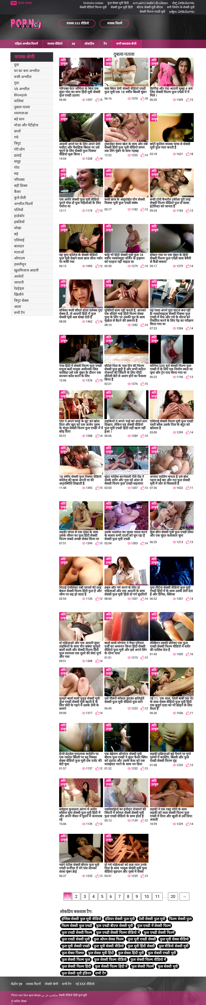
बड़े (16, 234)
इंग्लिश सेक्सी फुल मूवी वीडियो (81, 919)
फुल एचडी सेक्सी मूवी (76, 939)
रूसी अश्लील (22, 77)
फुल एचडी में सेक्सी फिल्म (154, 926)
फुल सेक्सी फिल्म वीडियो (110, 959)
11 (157, 896)
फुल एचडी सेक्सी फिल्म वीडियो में (118, 932)
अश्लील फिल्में (23, 204)
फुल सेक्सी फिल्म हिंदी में (111, 966)
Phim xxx (17, 995)
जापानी (19, 282)
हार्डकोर (19, 216)
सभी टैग (19, 312)
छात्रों (17, 131)
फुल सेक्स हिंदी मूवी (131, 953)
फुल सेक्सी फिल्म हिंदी (76, 966)
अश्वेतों (19, 276)
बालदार (19, 246)
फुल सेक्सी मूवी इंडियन (76, 973)
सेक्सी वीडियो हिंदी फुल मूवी (73, 995)
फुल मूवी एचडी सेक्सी (142, 939)
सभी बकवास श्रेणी (126, 44)
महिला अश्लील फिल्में (26, 44)
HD (73, 44)
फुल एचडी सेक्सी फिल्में (159, 932)
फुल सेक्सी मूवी (168, 966)
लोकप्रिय (89, 44)
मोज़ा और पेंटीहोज (26, 125)
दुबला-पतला (22, 107)
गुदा (16, 83)
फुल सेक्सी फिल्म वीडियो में (148, 959)
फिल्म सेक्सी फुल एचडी (77, 926)
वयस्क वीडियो (54, 44)
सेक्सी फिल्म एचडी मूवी (152, 12)
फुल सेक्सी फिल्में (142, 966)
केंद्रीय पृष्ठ (16, 984)
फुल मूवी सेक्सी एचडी (76, 946)
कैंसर (17, 192)
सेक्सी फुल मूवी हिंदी (122, 7)
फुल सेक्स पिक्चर (73, 953)
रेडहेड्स (19, 288)
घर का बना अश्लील (26, 71)
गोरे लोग (19, 149)
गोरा (17, 167)
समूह (17, 161)
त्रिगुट (17, 143)
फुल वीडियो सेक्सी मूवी (173, 946)
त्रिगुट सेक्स (21, 300)
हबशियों (19, 222)
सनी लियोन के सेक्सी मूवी (181, 7)
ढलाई (17, 155)
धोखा (17, 228)
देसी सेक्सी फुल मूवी (152, 919)
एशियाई (19, 240)
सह (16, 173)
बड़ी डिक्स (20, 185)
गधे (16, 137)
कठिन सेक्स (20, 1001)
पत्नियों (18, 210)
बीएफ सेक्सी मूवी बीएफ (150, 7)
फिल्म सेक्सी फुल (180, 919)
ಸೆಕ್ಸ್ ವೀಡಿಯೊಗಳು (183, 3)
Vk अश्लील (21, 89)
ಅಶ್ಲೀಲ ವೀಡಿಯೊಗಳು (182, 12)
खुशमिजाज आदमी (26, 270)
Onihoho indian (93, 3)
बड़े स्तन (19, 119)
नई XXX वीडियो (84, 984)
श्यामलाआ (21, 113)
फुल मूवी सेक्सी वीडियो (109, 946)
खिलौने (19, 294)
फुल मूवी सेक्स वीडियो (174, 939)
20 (173, 896)
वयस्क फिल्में (33, 984)
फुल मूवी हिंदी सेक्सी (141, 946)
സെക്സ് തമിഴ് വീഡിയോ (150, 3)
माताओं (19, 252)
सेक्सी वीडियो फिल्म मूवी (93, 7)
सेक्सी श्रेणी (51, 984)
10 (146, 896)
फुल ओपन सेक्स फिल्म (109, 939)
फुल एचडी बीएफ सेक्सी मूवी (114, 926)
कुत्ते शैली (20, 198)
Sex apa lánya (32, 995)
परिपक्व (19, 179)
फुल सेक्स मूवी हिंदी (118, 3)
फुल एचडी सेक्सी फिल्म (77, 932)
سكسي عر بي (49, 995)
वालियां (19, 101)
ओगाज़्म (19, 258)
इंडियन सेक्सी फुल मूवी (120, 919)
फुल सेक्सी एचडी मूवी (162, 953)
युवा (16, 64)
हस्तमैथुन (20, 264)
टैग (105, 44)
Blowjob (20, 95)
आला (17, 306)
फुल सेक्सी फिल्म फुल (76, 959)
